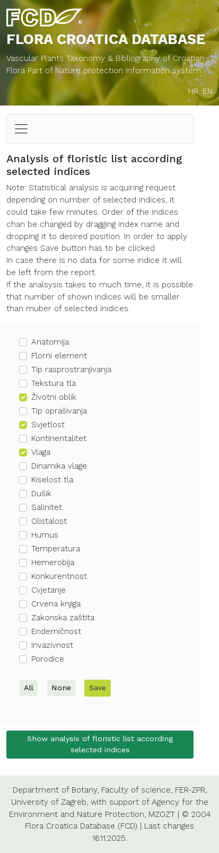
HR (193, 91)
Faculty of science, (136, 790)
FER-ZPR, (191, 790)
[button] (100, 342)
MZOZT (161, 814)
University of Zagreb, (49, 802)
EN (208, 91)
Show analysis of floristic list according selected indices (100, 744)
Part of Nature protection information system (114, 70)
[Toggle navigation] (21, 129)
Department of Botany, (56, 790)
